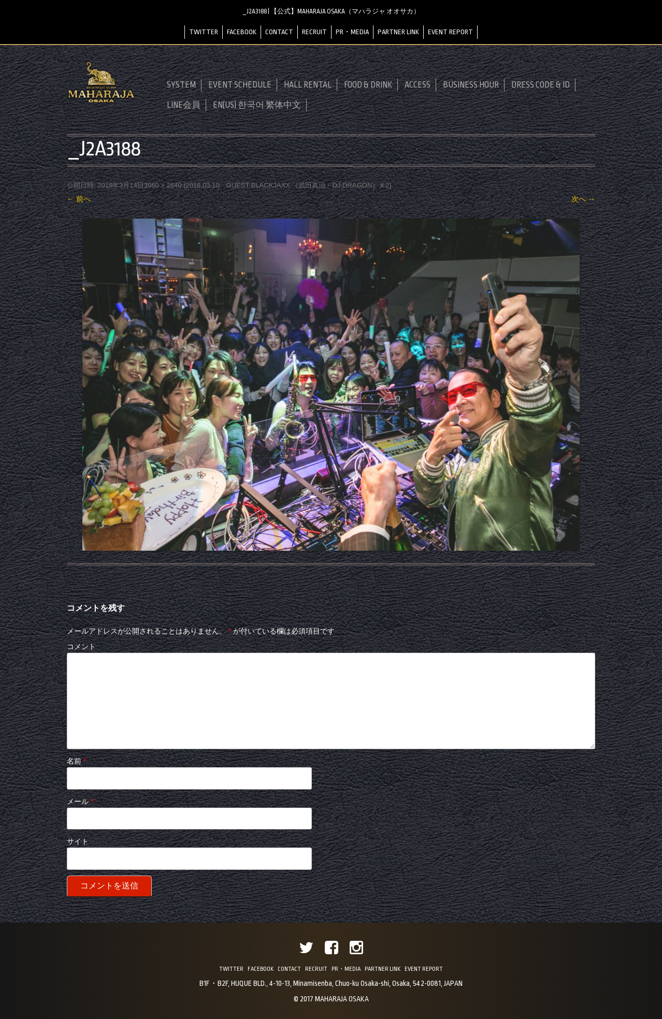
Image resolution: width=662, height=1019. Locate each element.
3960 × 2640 (163, 185)
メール (80, 801)
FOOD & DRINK (368, 85)
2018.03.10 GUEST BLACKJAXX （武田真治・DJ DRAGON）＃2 (287, 185)
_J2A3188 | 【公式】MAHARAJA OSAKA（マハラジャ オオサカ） (331, 11)
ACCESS (417, 85)
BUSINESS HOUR (471, 85)
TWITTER (203, 32)
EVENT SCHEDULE (239, 85)
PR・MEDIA (352, 32)
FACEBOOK (241, 32)
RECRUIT (314, 32)
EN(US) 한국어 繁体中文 (257, 105)
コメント (81, 646)
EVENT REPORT (450, 32)
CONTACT (279, 32)
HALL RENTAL (308, 85)
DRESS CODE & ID (540, 85)
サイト (78, 841)
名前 (76, 761)
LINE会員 (183, 105)
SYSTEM (181, 85)
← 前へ (79, 199)
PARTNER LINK (398, 32)
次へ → (583, 199)
